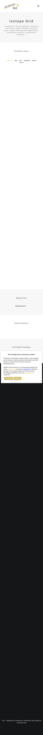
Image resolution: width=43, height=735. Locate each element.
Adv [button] (20, 60)
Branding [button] (27, 60)
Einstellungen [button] (29, 373)
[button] (38, 6)
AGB (33, 720)
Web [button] (16, 60)
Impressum (19, 720)
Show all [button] (9, 60)
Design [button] (34, 60)
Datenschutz (27, 720)
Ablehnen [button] (17, 378)
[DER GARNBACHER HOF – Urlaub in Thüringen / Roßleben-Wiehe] (11, 6)
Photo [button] (21, 62)
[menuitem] (9, 60)
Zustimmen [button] (8, 378)
